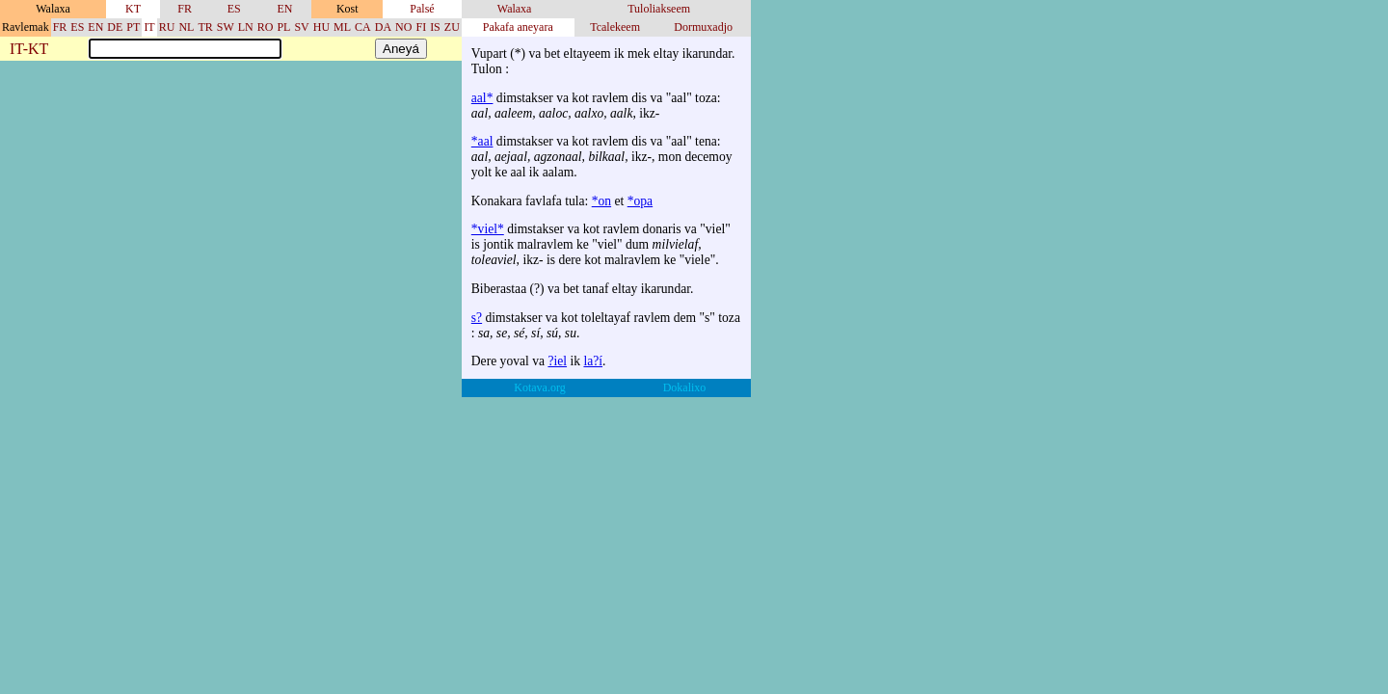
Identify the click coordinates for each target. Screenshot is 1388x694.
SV (301, 27)
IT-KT (29, 49)
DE (114, 27)
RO (265, 27)
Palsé (422, 8)
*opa (640, 201)
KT (133, 8)
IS (435, 27)
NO (403, 27)
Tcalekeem (615, 27)
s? (476, 317)
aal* (482, 98)
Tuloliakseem (658, 8)
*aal (482, 141)
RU (167, 27)
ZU (452, 27)
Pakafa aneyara (518, 27)
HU (321, 27)
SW (225, 27)
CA (363, 27)
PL (283, 27)
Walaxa (514, 8)
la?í (592, 361)
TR (205, 27)
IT (149, 27)
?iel (557, 361)
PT (133, 27)
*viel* (487, 229)
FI (420, 27)
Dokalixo (685, 387)
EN (284, 8)
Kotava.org (539, 387)
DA (383, 27)
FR (184, 8)
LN (246, 27)
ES (234, 8)
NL (186, 27)
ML (342, 27)
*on (601, 201)
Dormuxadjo (703, 27)
